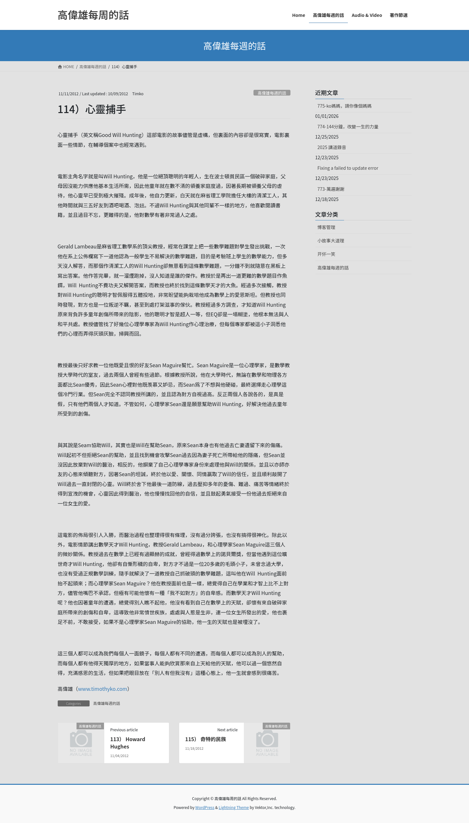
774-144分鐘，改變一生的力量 (348, 126)
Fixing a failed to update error (348, 168)
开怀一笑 (326, 254)
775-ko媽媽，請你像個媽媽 (345, 106)
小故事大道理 (331, 240)
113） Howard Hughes (127, 742)
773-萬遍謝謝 (331, 189)
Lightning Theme (234, 807)
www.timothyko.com (102, 688)
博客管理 (326, 227)
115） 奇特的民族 (205, 739)
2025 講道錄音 (332, 147)
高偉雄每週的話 (272, 93)
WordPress (205, 807)
